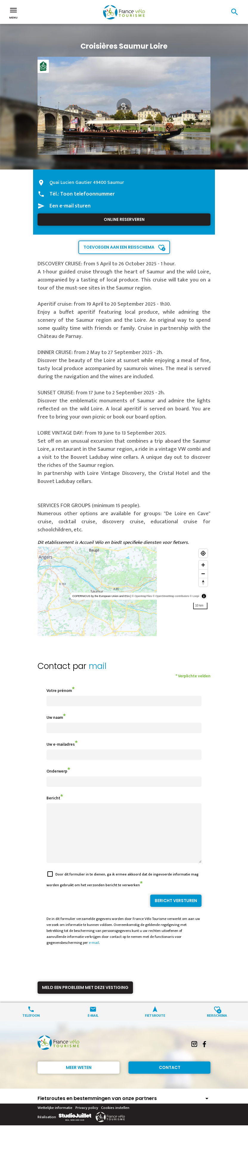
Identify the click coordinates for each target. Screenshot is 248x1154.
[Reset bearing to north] (203, 582)
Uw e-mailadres (60, 744)
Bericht (53, 798)
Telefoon (31, 1025)
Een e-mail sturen (70, 205)
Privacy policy (86, 1118)
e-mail (94, 953)
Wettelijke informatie (55, 1118)
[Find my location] (203, 553)
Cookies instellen (115, 1118)
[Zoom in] (203, 565)
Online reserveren (124, 219)
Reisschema (217, 1025)
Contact (169, 1078)
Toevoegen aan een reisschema (118, 247)
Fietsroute (155, 1025)
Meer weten (79, 1078)
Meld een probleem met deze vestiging (85, 998)
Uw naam (54, 717)
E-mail (93, 1025)
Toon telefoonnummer (87, 194)
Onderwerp (56, 771)
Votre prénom (59, 690)
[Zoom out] (203, 573)
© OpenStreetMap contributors (171, 596)
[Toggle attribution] (203, 596)
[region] (124, 591)
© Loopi (194, 596)
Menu (13, 12)
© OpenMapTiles (142, 596)
